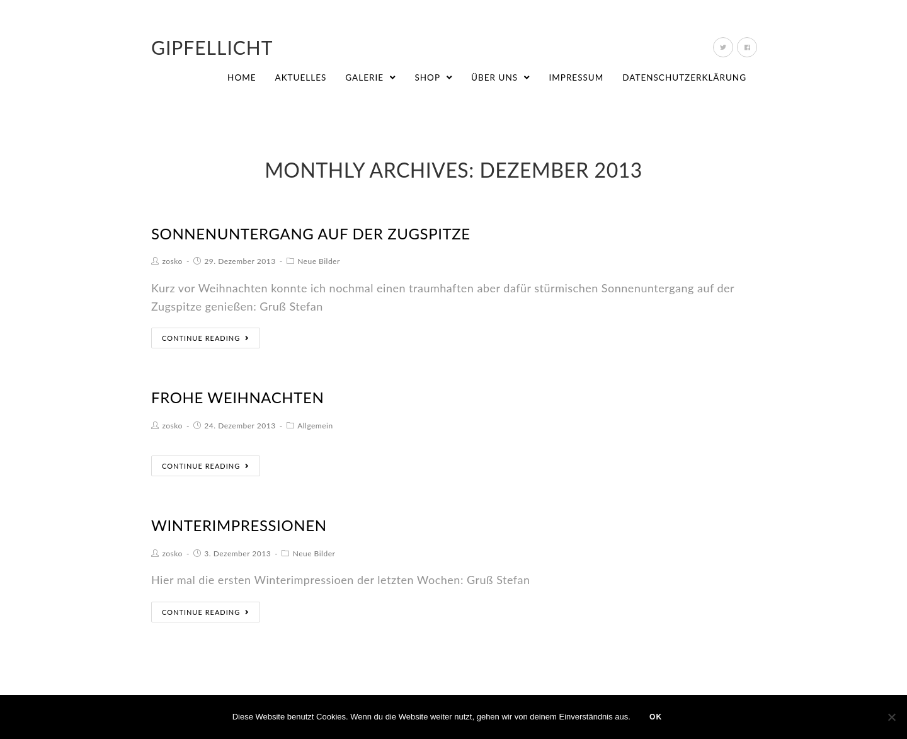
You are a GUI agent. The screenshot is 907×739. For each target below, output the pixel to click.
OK (655, 717)
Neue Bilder (318, 261)
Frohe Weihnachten (237, 397)
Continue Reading (205, 338)
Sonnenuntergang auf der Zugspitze (311, 233)
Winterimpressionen (239, 525)
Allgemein (315, 425)
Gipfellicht (212, 47)
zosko (173, 261)
